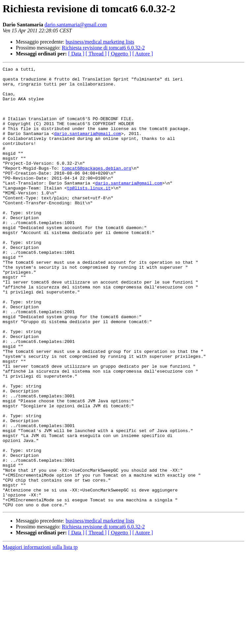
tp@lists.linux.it (89, 213)
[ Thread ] (96, 53)
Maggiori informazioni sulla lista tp (40, 635)
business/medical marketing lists (100, 42)
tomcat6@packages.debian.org (96, 189)
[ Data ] (76, 53)
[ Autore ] (142, 53)
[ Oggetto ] (119, 53)
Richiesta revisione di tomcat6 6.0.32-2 (103, 48)
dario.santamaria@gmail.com (76, 24)
